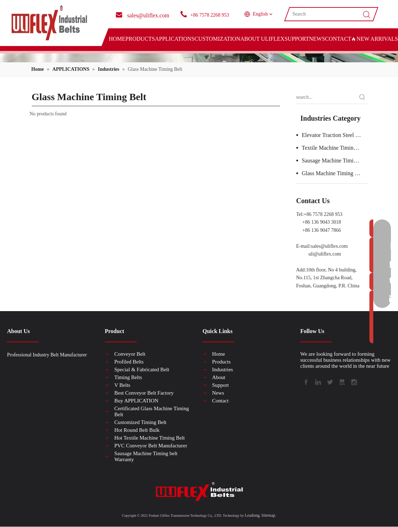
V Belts (122, 385)
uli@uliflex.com (325, 254)
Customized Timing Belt (140, 422)
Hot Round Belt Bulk (137, 430)
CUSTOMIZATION (217, 39)
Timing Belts (128, 377)
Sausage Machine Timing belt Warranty (146, 456)
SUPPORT (297, 39)
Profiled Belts (129, 362)
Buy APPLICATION (136, 400)
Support (220, 385)
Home (218, 354)
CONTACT (338, 39)
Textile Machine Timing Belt (334, 148)
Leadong (252, 515)
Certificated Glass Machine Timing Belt (151, 411)
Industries (222, 369)
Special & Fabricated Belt (141, 369)
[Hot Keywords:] (362, 97)
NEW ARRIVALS (374, 39)
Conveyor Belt (129, 354)
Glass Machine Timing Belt (333, 173)
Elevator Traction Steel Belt (333, 135)
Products (221, 362)
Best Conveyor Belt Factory (144, 393)
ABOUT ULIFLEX (262, 39)
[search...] (326, 97)
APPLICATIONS (175, 39)
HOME (117, 39)
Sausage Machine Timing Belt (335, 160)
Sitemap (268, 515)
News (218, 393)
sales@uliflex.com (329, 246)
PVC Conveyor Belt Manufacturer (150, 445)
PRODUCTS (140, 39)
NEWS (317, 39)
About (219, 377)
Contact (220, 400)
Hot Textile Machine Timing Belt (149, 438)
